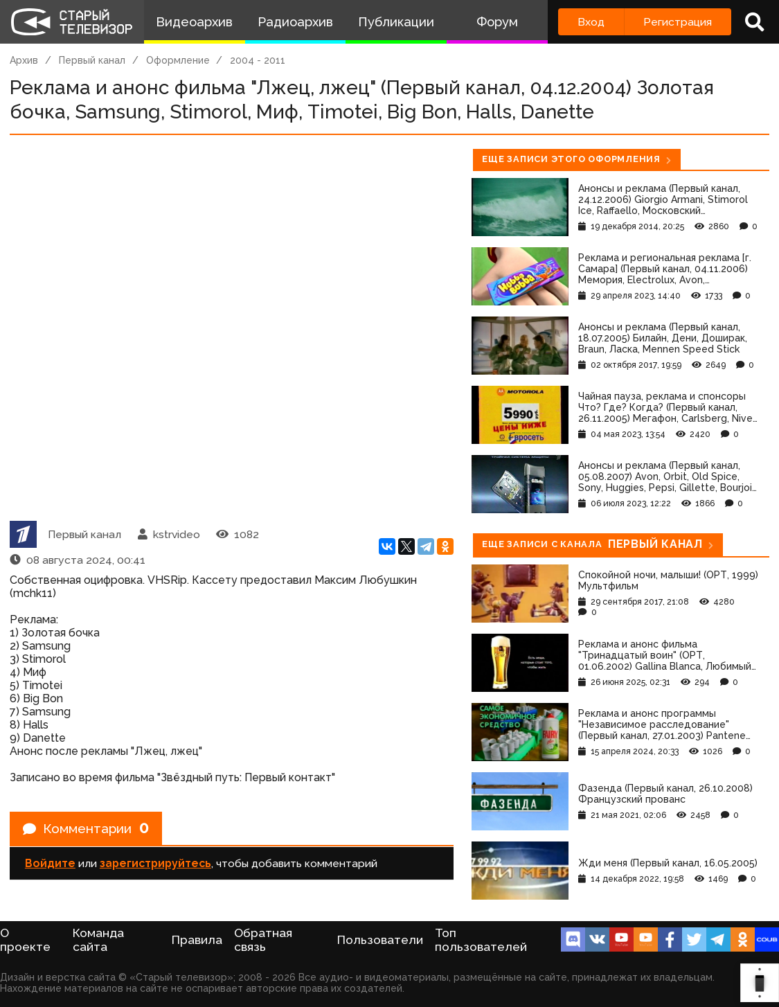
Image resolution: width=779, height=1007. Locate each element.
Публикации (396, 22)
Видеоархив (194, 22)
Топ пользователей (481, 940)
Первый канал (92, 60)
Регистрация (677, 21)
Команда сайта (98, 940)
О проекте (25, 940)
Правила (197, 940)
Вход (591, 21)
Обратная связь (263, 940)
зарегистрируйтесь (155, 865)
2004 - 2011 (257, 60)
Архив (24, 60)
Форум (497, 22)
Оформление (178, 60)
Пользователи (380, 940)
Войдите (50, 865)
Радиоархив (295, 22)
